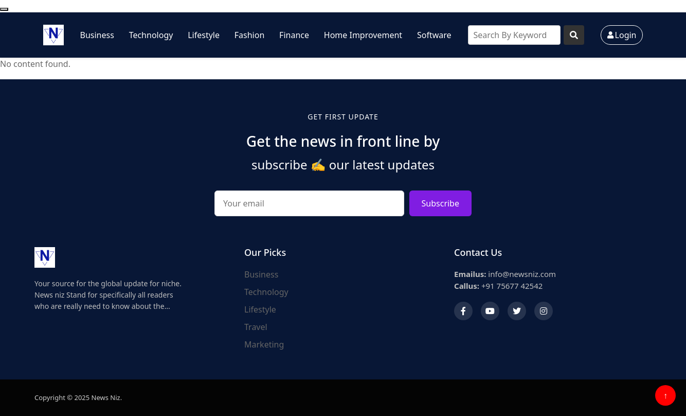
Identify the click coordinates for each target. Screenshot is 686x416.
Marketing (264, 344)
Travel (255, 327)
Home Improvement (363, 35)
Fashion (249, 35)
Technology (151, 35)
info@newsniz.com (505, 274)
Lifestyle (204, 35)
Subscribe (440, 203)
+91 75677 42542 (498, 286)
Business (97, 35)
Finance (294, 35)
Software (434, 35)
